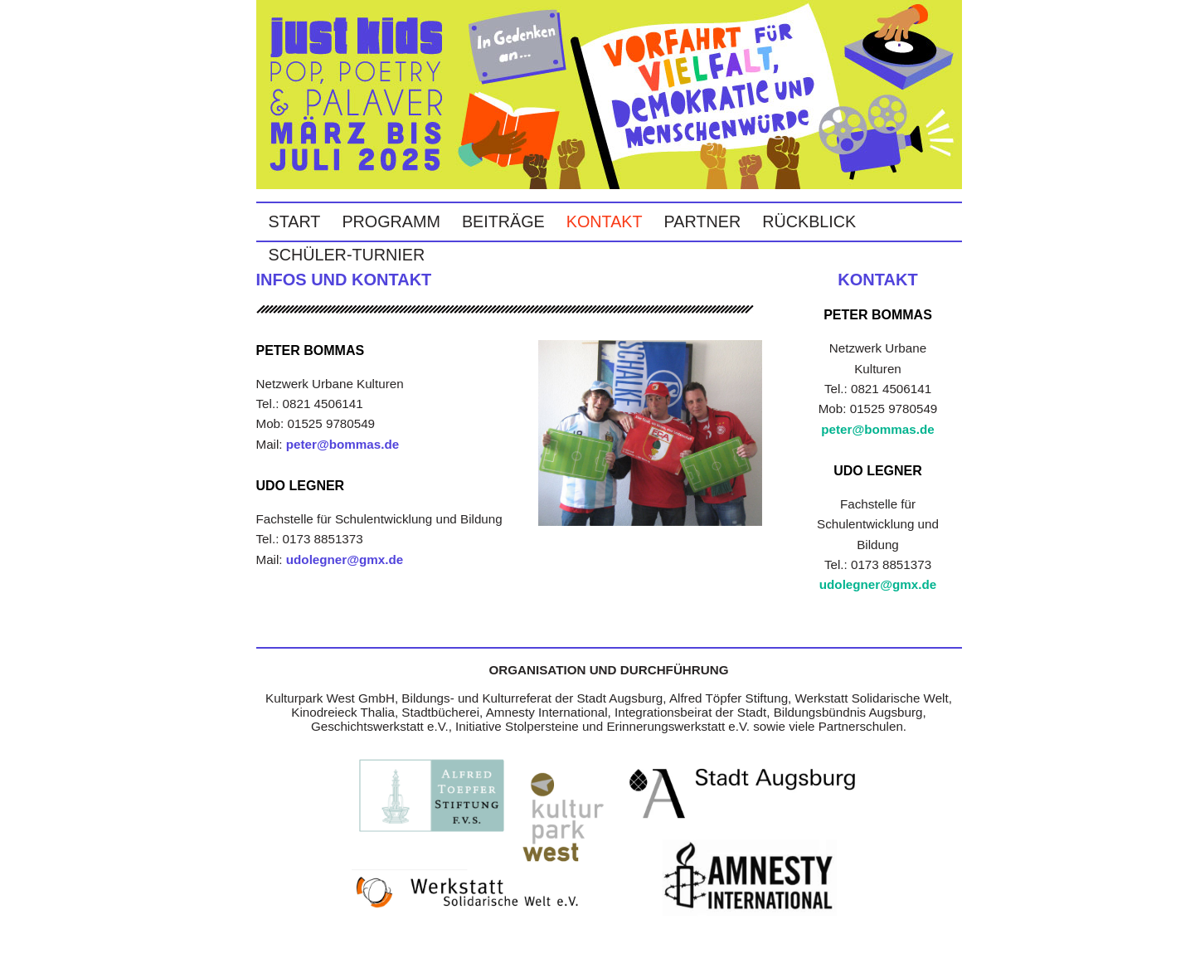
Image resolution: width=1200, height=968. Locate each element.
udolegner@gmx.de (344, 559)
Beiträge (503, 221)
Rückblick (809, 221)
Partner (702, 221)
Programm (391, 221)
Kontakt (604, 221)
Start (295, 221)
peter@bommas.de (342, 444)
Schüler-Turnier (347, 255)
